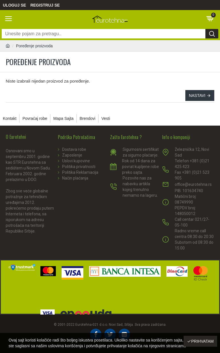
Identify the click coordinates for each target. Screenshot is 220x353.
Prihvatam (202, 341)
